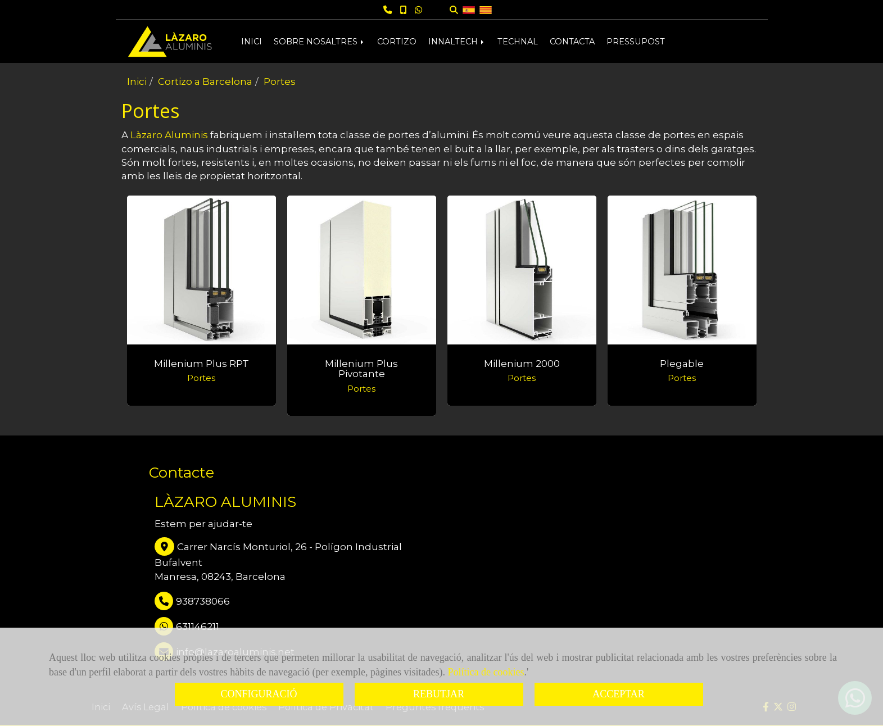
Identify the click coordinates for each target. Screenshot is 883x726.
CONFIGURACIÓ (258, 694)
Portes (201, 378)
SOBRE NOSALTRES (319, 42)
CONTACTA (572, 42)
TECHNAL (517, 42)
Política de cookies (486, 672)
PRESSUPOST (635, 42)
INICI (251, 42)
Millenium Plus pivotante (361, 369)
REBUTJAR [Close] (438, 694)
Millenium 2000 (522, 363)
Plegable (682, 363)
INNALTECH (457, 42)
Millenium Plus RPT (201, 363)
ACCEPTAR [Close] (618, 694)
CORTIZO (396, 42)
